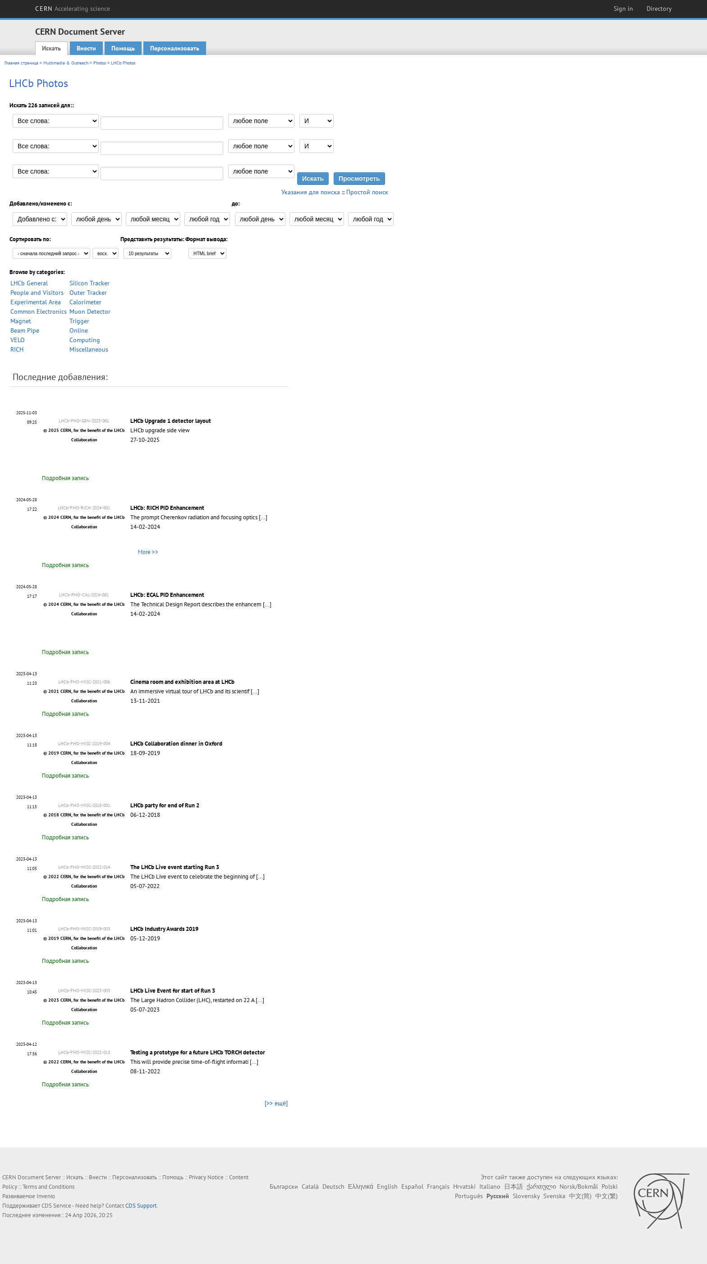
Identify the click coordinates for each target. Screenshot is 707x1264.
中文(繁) (606, 1196)
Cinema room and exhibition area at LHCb (182, 682)
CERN (72, 9)
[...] (263, 517)
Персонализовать (174, 48)
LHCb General (29, 283)
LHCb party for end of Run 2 (164, 805)
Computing (84, 340)
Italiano (489, 1186)
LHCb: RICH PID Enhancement (167, 508)
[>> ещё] (276, 1103)
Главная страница (21, 63)
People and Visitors (37, 293)
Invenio (46, 1196)
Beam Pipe (24, 330)
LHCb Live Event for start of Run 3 (172, 990)
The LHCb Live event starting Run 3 (174, 867)
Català (310, 1186)
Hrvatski (464, 1186)
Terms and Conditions (48, 1187)
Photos (99, 63)
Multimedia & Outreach (65, 63)
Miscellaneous (88, 349)
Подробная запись (65, 478)
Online (78, 330)
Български (284, 1186)
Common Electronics (38, 311)
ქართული (541, 1186)
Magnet (20, 321)
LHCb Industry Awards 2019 (164, 929)
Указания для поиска (310, 192)
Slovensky (526, 1196)
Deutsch (333, 1186)
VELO (17, 340)
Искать (51, 48)
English (387, 1186)
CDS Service (56, 1205)
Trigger (79, 321)
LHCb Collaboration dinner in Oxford (176, 743)
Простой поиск (367, 192)
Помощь (123, 48)
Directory (659, 9)
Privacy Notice (206, 1177)
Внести (86, 48)
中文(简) (580, 1196)
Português (469, 1196)
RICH (16, 349)
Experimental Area (35, 302)
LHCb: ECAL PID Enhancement (167, 595)
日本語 (513, 1186)
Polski (609, 1186)
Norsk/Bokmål (579, 1186)
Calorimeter (85, 302)
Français (438, 1186)
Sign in (623, 9)
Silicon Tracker (89, 283)
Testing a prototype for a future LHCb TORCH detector (197, 1052)
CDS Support (140, 1205)
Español (412, 1186)
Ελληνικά (360, 1186)
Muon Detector (89, 311)
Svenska (554, 1196)
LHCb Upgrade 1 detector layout (170, 421)
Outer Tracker (88, 293)
